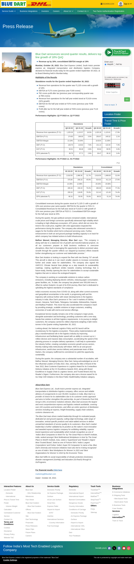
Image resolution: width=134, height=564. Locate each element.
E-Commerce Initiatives (121, 492)
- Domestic (8, 493)
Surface (50, 496)
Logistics (115, 515)
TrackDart (95, 490)
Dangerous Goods (76, 503)
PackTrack (95, 503)
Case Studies (117, 508)
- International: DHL (77, 526)
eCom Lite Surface (54, 500)
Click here (57, 470)
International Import (76, 496)
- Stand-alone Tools (120, 502)
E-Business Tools (118, 505)
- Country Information (55, 523)
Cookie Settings (10, 560)
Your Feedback (74, 536)
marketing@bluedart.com (45, 474)
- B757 (50, 513)
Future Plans (30, 532)
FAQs (93, 509)
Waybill (109, 64)
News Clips (30, 529)
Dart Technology (32, 519)
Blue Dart (29, 490)
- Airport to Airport (76, 523)
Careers (29, 536)
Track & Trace (117, 521)
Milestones (30, 496)
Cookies (7, 528)
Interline (50, 516)
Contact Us (8, 519)
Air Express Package (55, 493)
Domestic (72, 490)
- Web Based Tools (119, 499)
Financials (29, 523)
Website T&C (9, 538)
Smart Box (51, 503)
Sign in (125, 4)
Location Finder (113, 114)
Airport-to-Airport (53, 509)
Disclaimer (8, 531)
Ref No (118, 64)
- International (9, 496)
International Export (76, 493)
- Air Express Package (78, 516)
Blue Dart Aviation (32, 503)
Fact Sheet (30, 500)
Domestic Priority (53, 490)
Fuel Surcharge (53, 526)
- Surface (73, 519)
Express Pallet (52, 506)
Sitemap (94, 512)
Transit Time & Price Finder (115, 122)
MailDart (95, 496)
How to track (111, 105)
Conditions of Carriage (77, 509)
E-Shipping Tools (118, 495)
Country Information (76, 506)
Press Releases (32, 526)
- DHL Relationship (33, 493)
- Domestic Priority (76, 513)
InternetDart (96, 493)
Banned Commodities (77, 500)
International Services (55, 519)
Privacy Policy (9, 534)
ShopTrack (96, 500)
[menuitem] (9, 11)
